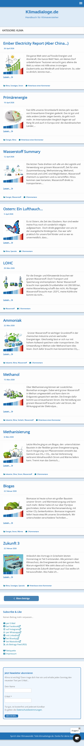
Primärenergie (15, 97)
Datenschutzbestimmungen (29, 709)
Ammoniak (12, 320)
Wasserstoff (16, 197)
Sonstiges (14, 86)
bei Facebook (12, 626)
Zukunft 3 (11, 543)
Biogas (8, 485)
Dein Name (10, 686)
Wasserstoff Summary (21, 151)
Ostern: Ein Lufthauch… (23, 208)
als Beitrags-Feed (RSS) (15, 644)
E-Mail (8, 696)
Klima (8, 86)
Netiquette (9, 650)
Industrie (9, 363)
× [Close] (79, 728)
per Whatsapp (12, 632)
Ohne (15, 474)
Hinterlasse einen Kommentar (39, 86)
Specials (14, 251)
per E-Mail (9, 623)
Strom (21, 86)
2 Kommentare (31, 197)
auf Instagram (12, 629)
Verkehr (21, 420)
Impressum (10, 653)
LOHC (8, 263)
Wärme (20, 531)
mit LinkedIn (11, 635)
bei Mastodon (12, 641)
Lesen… (11, 77)
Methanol (11, 374)
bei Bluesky (11, 638)
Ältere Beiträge (21, 598)
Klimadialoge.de (42, 11)
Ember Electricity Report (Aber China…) (35, 43)
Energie (8, 140)
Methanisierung (16, 431)
